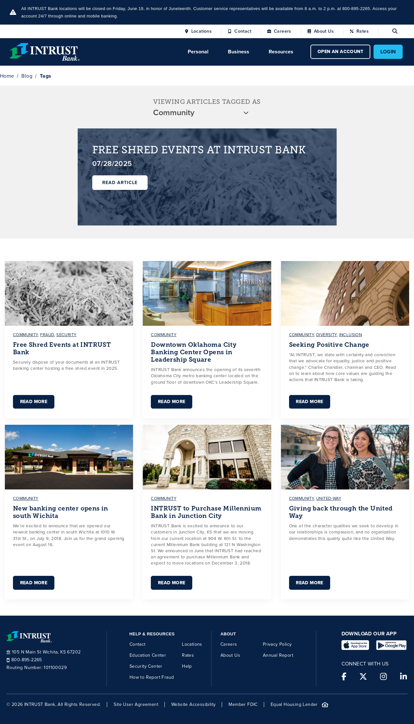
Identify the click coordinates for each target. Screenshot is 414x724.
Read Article (120, 182)
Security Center (145, 666)
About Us (324, 31)
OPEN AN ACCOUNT (340, 51)
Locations (201, 31)
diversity (326, 335)
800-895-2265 (24, 660)
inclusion (350, 335)
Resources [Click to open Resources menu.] (281, 51)
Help (187, 666)
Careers (282, 31)
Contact (242, 31)
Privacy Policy (277, 644)
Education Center (147, 655)
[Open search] (388, 31)
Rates (362, 31)
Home (7, 76)
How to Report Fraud (151, 677)
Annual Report (278, 655)
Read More (33, 401)
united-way (328, 498)
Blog (26, 76)
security (66, 335)
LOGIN (388, 51)
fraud (47, 335)
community (25, 335)
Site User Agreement (136, 704)
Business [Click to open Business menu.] (238, 51)
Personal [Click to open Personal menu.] (198, 51)
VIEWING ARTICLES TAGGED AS (207, 101)
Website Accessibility (193, 704)
